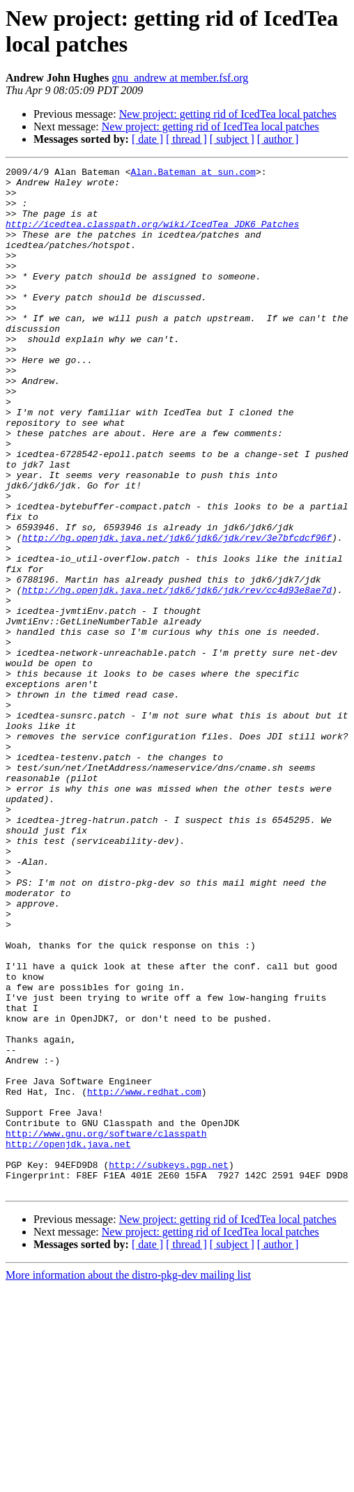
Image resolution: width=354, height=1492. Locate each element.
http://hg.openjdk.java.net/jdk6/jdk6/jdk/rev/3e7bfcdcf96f (177, 612)
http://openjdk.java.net (68, 1340)
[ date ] (147, 139)
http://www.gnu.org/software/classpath (106, 1327)
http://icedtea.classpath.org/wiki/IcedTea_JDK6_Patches (152, 236)
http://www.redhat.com (144, 1277)
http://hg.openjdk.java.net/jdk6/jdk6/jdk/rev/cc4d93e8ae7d (177, 675)
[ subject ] (232, 139)
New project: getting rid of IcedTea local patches (228, 114)
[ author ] (278, 139)
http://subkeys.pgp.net (169, 1365)
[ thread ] (186, 139)
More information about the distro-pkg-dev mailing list (128, 1480)
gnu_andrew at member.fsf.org (179, 78)
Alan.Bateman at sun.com (192, 173)
